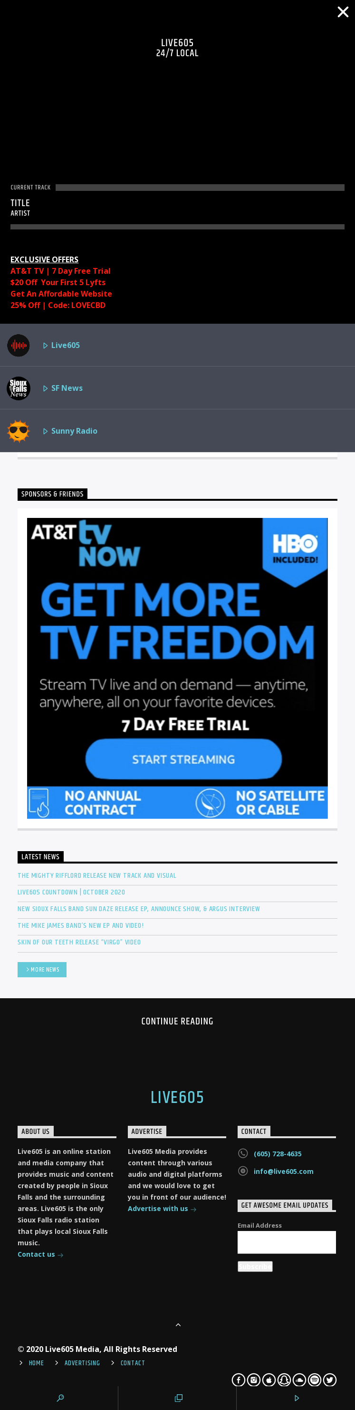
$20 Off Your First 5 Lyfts (58, 282)
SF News (45, 388)
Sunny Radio (52, 431)
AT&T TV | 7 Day (42, 271)
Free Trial (92, 271)
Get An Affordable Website (61, 293)
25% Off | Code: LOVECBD (58, 305)
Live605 (43, 345)
